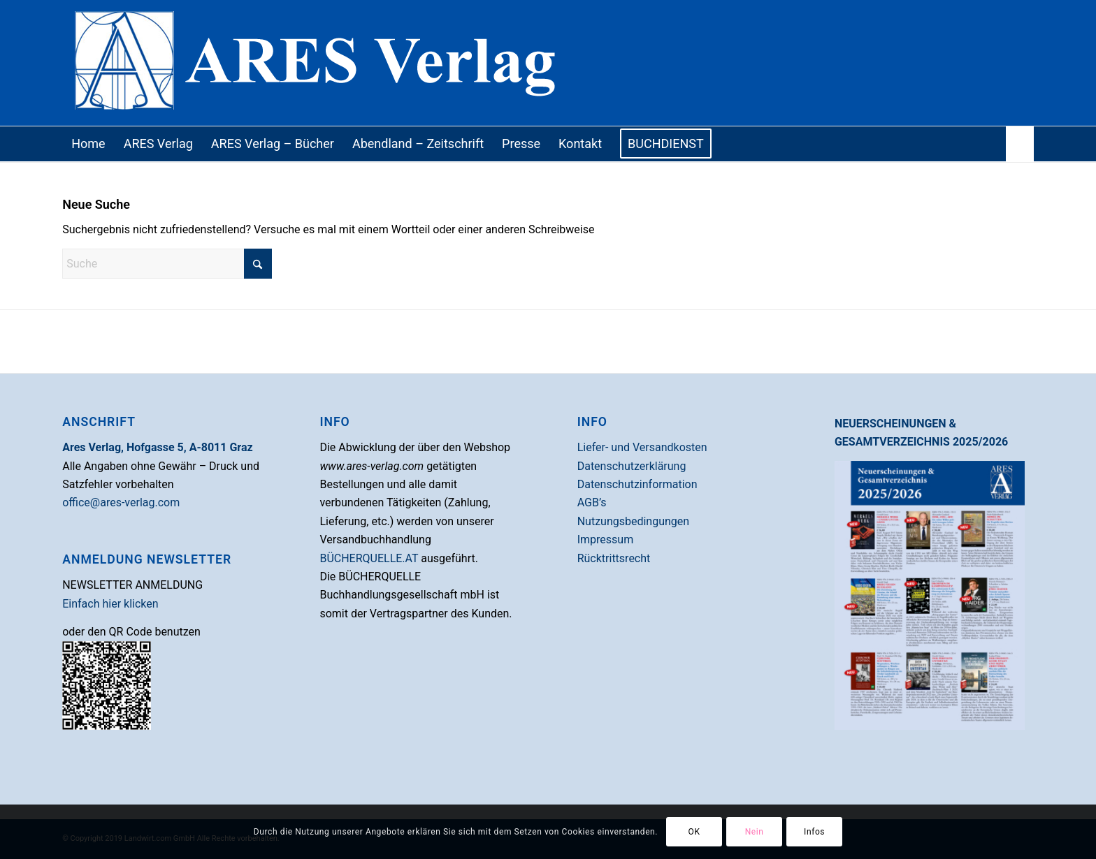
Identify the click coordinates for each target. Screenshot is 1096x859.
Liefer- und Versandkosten (642, 447)
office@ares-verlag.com (121, 502)
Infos (814, 832)
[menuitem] (88, 143)
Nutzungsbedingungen (633, 521)
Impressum (605, 539)
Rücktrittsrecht (614, 558)
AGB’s (592, 502)
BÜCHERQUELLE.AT (368, 558)
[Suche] (1019, 143)
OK (694, 832)
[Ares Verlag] (548, 63)
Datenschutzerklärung (631, 466)
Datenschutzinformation (637, 484)
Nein (754, 832)
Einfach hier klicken (110, 603)
